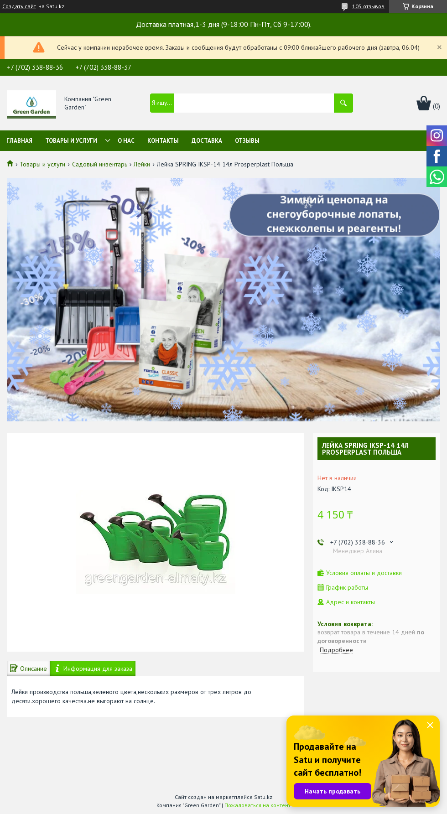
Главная (19, 141)
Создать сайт (19, 6)
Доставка (207, 141)
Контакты (163, 141)
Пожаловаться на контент (257, 805)
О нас (126, 141)
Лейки (142, 164)
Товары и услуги (71, 141)
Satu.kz (263, 796)
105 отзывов (368, 6)
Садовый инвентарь (99, 164)
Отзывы (247, 141)
